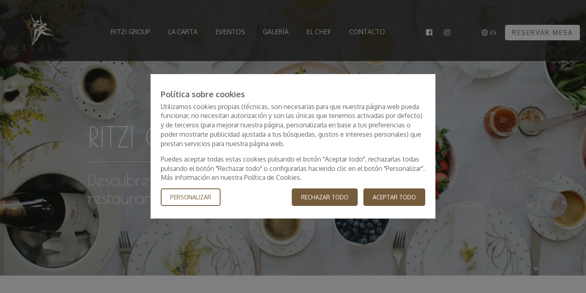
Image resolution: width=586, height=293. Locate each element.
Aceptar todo (394, 197)
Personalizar (190, 197)
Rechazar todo (324, 197)
